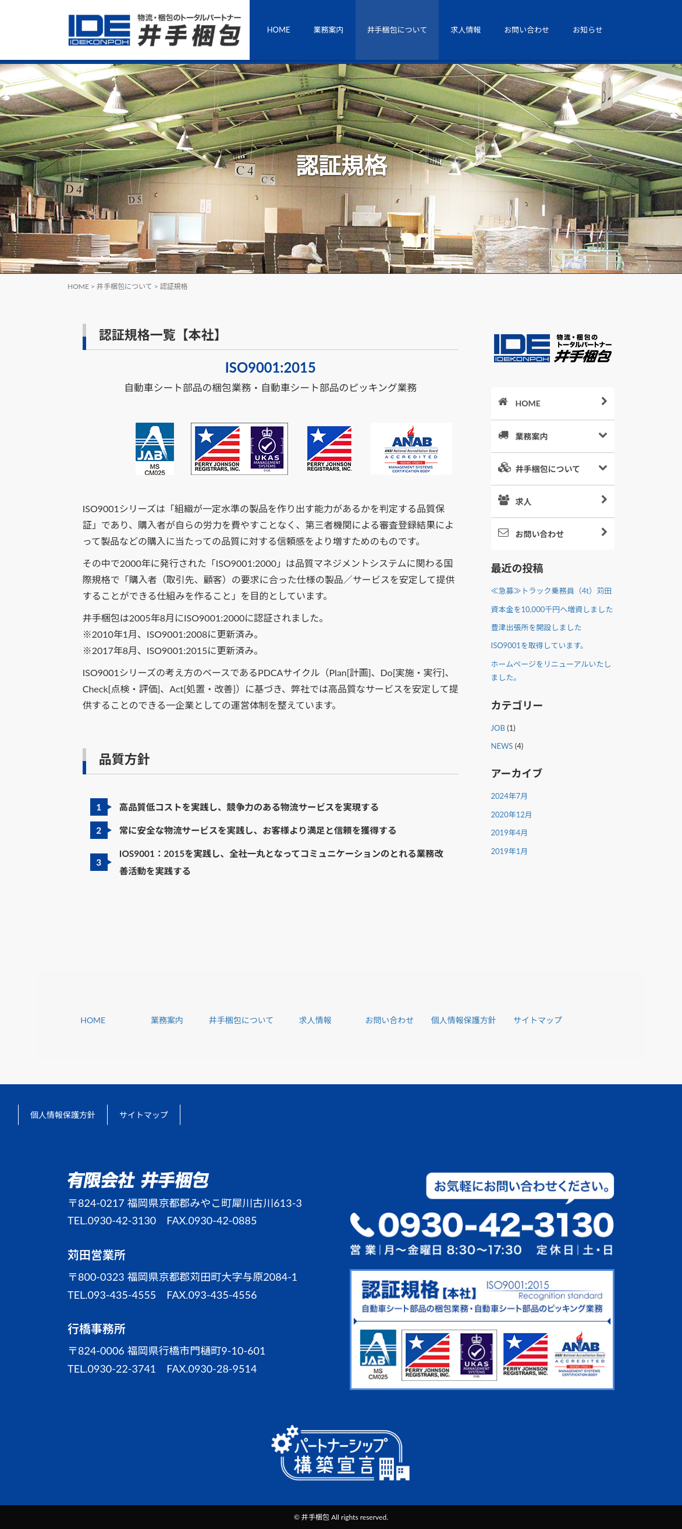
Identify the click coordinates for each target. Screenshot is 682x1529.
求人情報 (465, 29)
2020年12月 (511, 814)
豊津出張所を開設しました (536, 627)
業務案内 (329, 29)
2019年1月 (509, 851)
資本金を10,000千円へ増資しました (552, 609)
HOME (278, 29)
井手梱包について (397, 29)
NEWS (502, 746)
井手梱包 (315, 1517)
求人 (561, 500)
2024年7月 (509, 796)
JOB (498, 728)
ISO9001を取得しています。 (539, 645)
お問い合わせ (526, 29)
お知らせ (588, 29)
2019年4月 (509, 832)
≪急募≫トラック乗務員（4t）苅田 (551, 590)
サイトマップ (537, 1020)
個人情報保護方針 (463, 1020)
